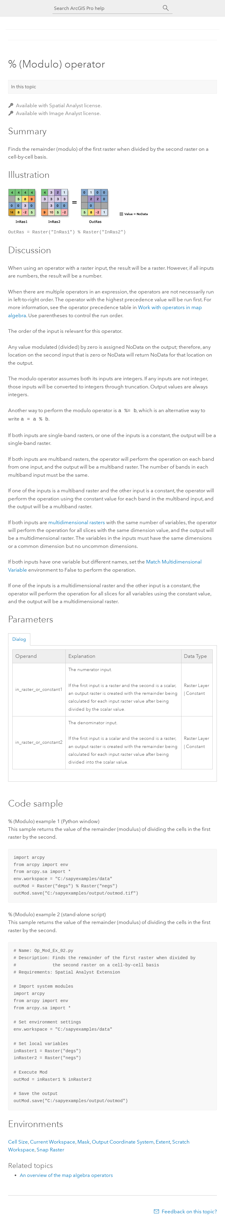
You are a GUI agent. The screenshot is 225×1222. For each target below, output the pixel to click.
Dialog (19, 638)
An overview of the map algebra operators (66, 1174)
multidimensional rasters (76, 521)
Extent (163, 1141)
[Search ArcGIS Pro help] (106, 8)
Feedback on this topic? (189, 1210)
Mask (83, 1141)
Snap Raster (50, 1148)
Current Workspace (52, 1141)
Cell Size (18, 1141)
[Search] (166, 8)
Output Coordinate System (123, 1141)
